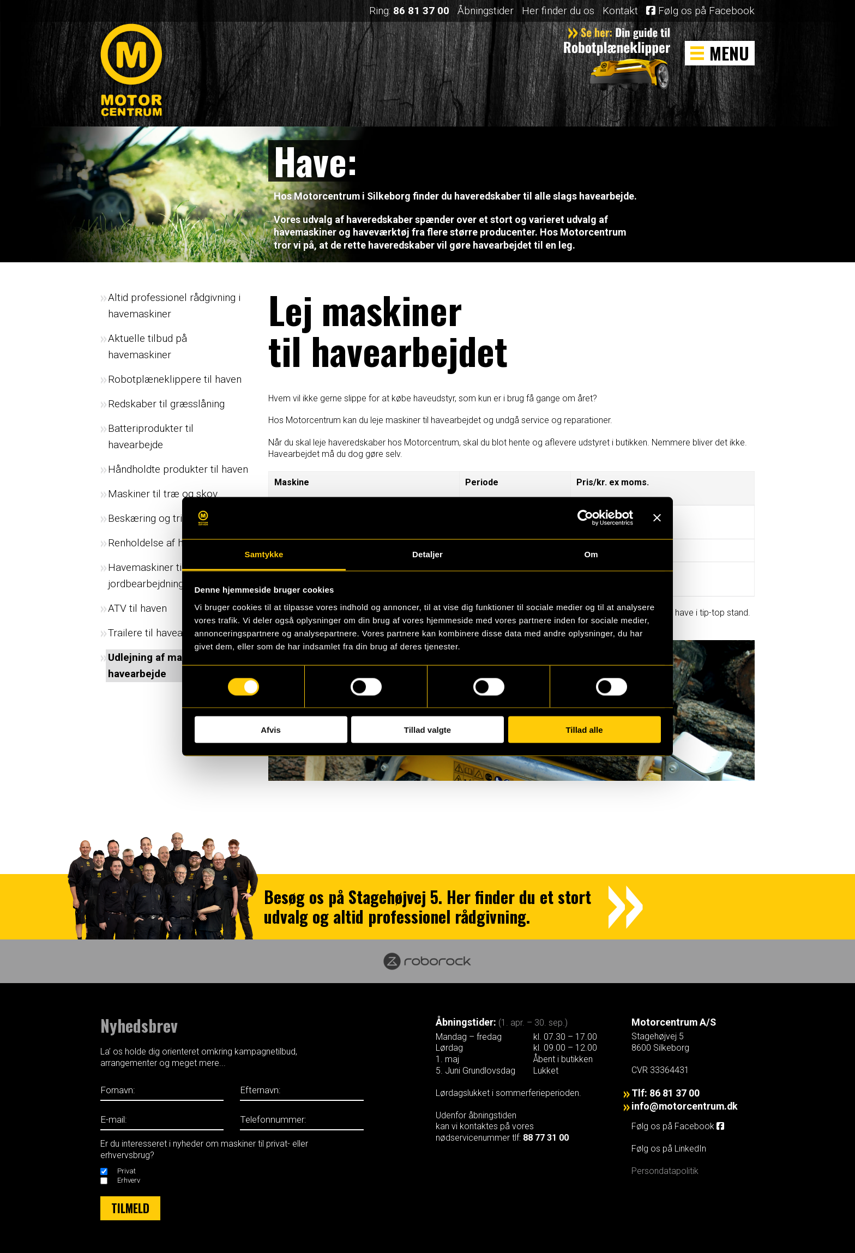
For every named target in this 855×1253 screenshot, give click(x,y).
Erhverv (128, 1180)
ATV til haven (137, 608)
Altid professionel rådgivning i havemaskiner (174, 305)
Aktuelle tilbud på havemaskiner (147, 346)
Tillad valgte (427, 729)
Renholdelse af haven (156, 543)
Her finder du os (558, 10)
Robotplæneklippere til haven (175, 379)
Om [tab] (591, 553)
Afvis (271, 729)
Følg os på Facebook (700, 10)
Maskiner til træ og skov (163, 493)
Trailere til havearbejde (159, 632)
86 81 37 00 (421, 10)
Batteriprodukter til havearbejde (151, 436)
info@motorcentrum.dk (684, 1105)
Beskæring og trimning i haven (176, 518)
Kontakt (620, 10)
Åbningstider (485, 10)
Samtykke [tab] (264, 553)
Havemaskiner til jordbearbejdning (146, 575)
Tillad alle (584, 729)
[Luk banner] (657, 518)
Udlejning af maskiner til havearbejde (166, 665)
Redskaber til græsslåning (166, 403)
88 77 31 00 (546, 1137)
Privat (126, 1170)
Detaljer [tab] (427, 553)
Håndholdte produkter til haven (178, 469)
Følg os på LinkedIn (669, 1148)
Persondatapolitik (665, 1170)
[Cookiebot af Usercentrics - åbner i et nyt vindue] (585, 518)
